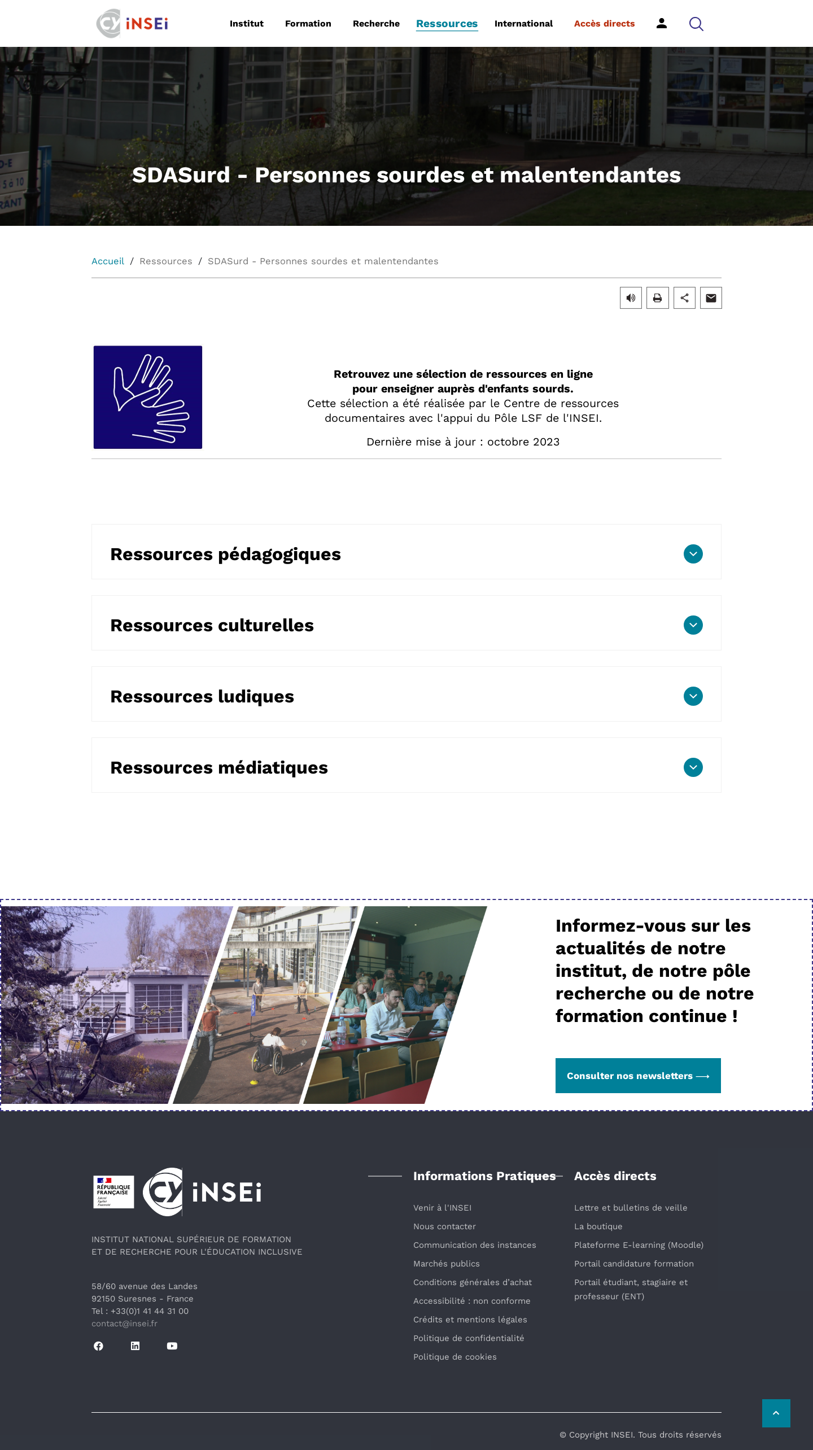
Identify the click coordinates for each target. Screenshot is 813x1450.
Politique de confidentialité (468, 1338)
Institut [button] (247, 23)
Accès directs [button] (604, 23)
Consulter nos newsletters (638, 1075)
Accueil (107, 261)
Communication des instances (474, 1245)
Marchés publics (446, 1264)
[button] (696, 23)
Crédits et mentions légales (470, 1319)
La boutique (598, 1226)
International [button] (524, 23)
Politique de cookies (455, 1357)
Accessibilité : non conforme (472, 1301)
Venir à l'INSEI (442, 1208)
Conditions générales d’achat (472, 1282)
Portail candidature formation (634, 1264)
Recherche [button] (376, 23)
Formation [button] (308, 23)
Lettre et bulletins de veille (631, 1208)
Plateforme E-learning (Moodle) (638, 1245)
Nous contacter (444, 1226)
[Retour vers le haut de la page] (776, 1413)
